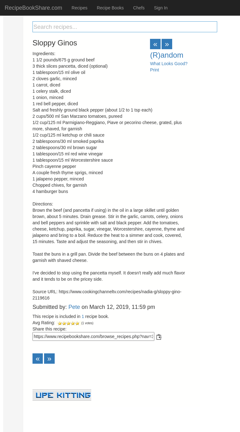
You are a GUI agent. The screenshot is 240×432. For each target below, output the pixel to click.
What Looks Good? (169, 63)
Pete (74, 307)
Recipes (80, 7)
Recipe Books (110, 7)
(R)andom (166, 55)
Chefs (139, 7)
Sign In (161, 7)
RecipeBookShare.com (33, 8)
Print (154, 69)
